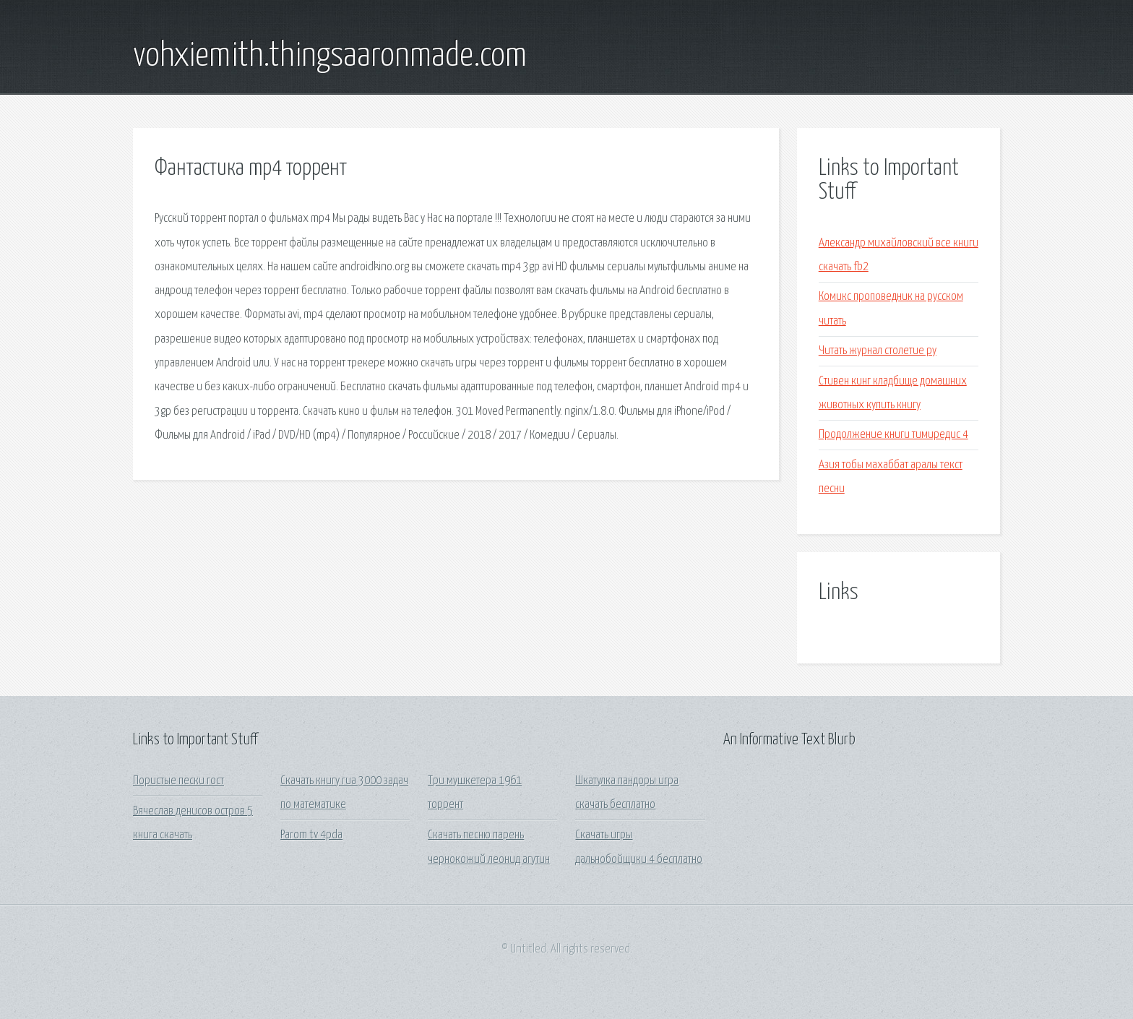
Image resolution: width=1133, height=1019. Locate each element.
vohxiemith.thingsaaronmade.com (330, 56)
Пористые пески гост (178, 781)
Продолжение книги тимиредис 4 (893, 435)
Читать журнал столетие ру (877, 351)
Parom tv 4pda (311, 835)
